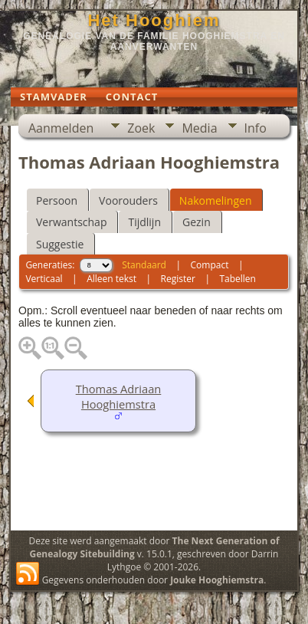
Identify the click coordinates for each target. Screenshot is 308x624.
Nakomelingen (215, 200)
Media (199, 128)
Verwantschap (71, 222)
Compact (210, 264)
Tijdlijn (144, 222)
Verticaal (43, 278)
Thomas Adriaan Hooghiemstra (119, 396)
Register (178, 278)
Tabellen (237, 278)
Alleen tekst (111, 278)
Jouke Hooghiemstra (217, 579)
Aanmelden (60, 128)
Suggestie (60, 244)
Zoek (141, 128)
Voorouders (128, 200)
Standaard (144, 264)
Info (255, 128)
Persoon (56, 200)
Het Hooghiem (153, 20)
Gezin (196, 222)
